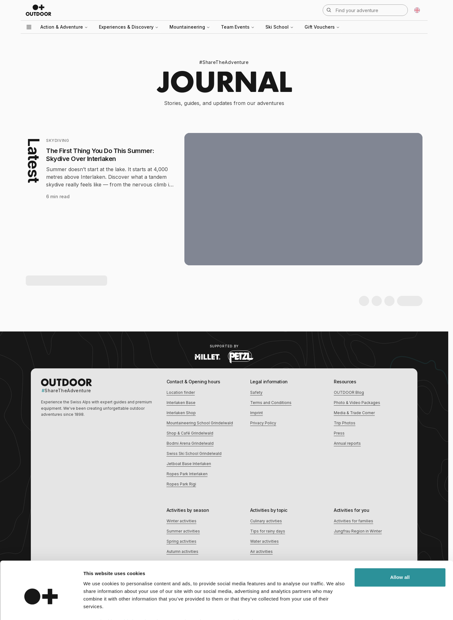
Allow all (400, 545)
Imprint (256, 412)
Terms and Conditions (271, 402)
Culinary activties (266, 521)
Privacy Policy (263, 423)
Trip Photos (344, 423)
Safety (256, 392)
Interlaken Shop (181, 412)
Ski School (279, 27)
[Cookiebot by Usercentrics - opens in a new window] (41, 607)
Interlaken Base (181, 402)
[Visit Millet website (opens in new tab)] (207, 357)
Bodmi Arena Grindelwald (190, 443)
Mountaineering (189, 27)
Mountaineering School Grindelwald (200, 423)
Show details (98, 607)
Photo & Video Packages (357, 402)
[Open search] (365, 10)
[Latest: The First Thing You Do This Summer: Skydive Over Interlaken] (224, 199)
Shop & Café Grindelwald (190, 433)
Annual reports (347, 443)
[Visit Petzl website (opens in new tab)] (240, 357)
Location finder (181, 392)
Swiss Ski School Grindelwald (194, 453)
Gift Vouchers (322, 27)
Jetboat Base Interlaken (189, 463)
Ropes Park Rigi (181, 484)
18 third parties (133, 590)
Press (339, 433)
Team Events (238, 27)
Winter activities (181, 521)
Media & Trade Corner (354, 412)
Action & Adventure (64, 27)
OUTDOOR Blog (349, 392)
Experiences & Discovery (129, 27)
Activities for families (353, 521)
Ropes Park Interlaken (187, 473)
